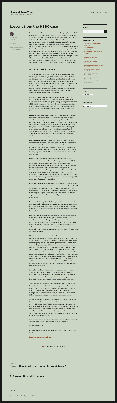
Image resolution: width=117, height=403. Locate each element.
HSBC (21, 47)
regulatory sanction (15, 49)
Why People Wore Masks (90, 73)
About (99, 12)
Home (93, 12)
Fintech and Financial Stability (92, 69)
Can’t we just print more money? (92, 43)
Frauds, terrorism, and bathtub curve (93, 65)
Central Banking (14, 42)
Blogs (105, 12)
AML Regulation (17, 46)
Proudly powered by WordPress (29, 396)
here (61, 40)
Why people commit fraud (91, 47)
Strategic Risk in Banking (90, 57)
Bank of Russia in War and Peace (92, 81)
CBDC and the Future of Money (92, 77)
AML (11, 46)
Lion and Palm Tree (21, 12)
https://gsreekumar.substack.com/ (40, 337)
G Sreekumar (13, 37)
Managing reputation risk (90, 61)
